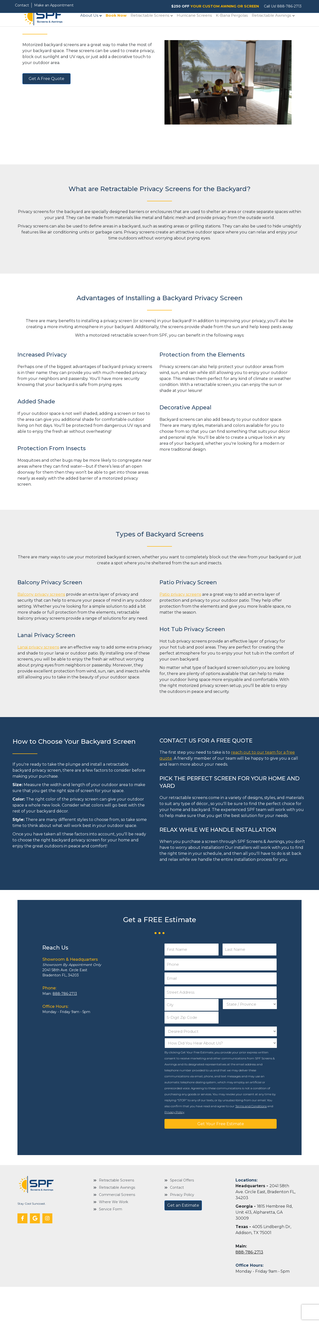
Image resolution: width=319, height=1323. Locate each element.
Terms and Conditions (251, 1142)
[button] (22, 1254)
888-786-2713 (289, 6)
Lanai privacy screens (38, 692)
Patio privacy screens (180, 639)
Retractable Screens (155, 28)
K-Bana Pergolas (237, 28)
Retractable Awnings (276, 28)
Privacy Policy (174, 1148)
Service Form (110, 1245)
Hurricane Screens (199, 28)
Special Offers (182, 1216)
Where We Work (113, 1238)
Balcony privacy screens (41, 639)
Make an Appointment (54, 5)
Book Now (121, 28)
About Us (94, 28)
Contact (22, 5)
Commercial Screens (117, 1231)
